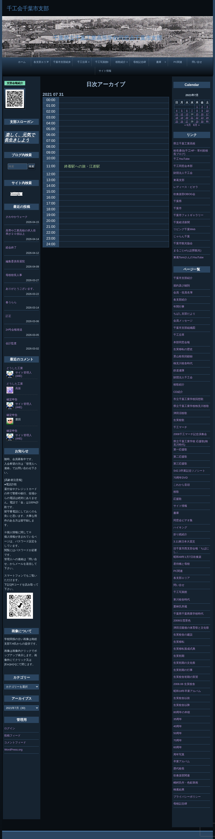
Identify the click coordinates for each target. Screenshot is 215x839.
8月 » (196, 125)
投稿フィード (12, 735)
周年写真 (178, 754)
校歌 (176, 491)
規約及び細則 (181, 285)
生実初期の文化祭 (184, 662)
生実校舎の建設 (183, 634)
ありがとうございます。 (21, 288)
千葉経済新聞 (181, 222)
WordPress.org (13, 749)
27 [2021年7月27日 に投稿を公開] (187, 121)
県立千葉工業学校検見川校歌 (191, 406)
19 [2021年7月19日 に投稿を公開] (182, 117)
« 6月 (187, 125)
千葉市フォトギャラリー (188, 215)
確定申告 (12, 399)
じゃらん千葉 (181, 236)
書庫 (158, 62)
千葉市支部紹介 (62, 62)
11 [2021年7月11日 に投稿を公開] (177, 114)
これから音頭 (181, 484)
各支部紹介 (180, 299)
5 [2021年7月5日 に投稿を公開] (181, 110)
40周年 (177, 726)
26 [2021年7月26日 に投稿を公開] (182, 121)
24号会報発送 (14, 329)
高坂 (18, 388)
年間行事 (178, 306)
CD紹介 (178, 391)
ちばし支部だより (184, 313)
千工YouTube (181, 158)
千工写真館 (101, 62)
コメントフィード (15, 742)
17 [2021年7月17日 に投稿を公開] (207, 114)
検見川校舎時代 (183, 363)
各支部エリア (41, 62)
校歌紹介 (120, 62)
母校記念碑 (139, 62)
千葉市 (177, 208)
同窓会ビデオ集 (183, 520)
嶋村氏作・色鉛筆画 (185, 782)
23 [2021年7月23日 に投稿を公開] (202, 117)
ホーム (22, 62)
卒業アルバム (181, 761)
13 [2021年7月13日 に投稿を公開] (187, 114)
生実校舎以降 (181, 705)
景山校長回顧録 (183, 356)
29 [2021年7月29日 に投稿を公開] (197, 121)
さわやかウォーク (17, 216)
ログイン (9, 728)
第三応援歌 (180, 463)
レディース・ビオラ (185, 187)
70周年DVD (180, 477)
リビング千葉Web (184, 229)
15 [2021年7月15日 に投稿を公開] (197, 114)
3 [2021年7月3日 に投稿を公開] (207, 107)
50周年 (177, 733)
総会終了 (11, 247)
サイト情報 (105, 70)
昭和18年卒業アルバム (187, 691)
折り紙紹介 (180, 534)
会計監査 (11, 343)
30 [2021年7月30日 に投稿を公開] (202, 121)
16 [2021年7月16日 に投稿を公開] (202, 114)
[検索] (16, 194)
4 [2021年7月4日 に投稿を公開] (176, 110)
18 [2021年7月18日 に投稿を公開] (177, 117)
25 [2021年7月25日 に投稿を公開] (177, 121)
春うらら (11, 302)
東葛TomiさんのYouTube (188, 257)
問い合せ (197, 62)
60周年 (177, 747)
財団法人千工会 (183, 172)
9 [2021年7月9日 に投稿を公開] (202, 110)
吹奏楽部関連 (181, 775)
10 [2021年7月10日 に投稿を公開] (207, 110)
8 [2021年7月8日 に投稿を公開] (197, 110)
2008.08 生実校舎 (184, 684)
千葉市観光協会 (183, 243)
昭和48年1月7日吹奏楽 (187, 556)
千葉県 (177, 201)
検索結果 (178, 789)
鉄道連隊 (178, 370)
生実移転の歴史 (183, 349)
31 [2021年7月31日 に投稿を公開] (207, 121)
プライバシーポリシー (187, 796)
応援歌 (177, 498)
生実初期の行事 (183, 669)
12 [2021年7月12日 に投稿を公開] (182, 114)
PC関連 (178, 62)
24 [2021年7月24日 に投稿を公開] (207, 117)
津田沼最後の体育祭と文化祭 (191, 627)
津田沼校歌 (180, 413)
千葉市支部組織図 (184, 327)
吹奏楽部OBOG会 (184, 194)
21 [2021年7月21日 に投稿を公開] (192, 117)
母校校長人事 (14, 275)
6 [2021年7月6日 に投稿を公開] (186, 110)
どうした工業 (15, 368)
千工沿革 (82, 62)
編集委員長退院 (15, 261)
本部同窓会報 (181, 342)
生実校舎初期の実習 (185, 676)
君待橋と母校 (181, 563)
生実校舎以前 (181, 698)
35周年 (177, 719)
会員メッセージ (183, 320)
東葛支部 (178, 180)
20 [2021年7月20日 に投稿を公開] (187, 117)
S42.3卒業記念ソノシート (189, 470)
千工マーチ (180, 427)
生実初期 (178, 655)
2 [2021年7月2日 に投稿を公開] (202, 107)
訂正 (8, 316)
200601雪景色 (182, 620)
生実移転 (178, 641)
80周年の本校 (181, 712)
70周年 (177, 740)
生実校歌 (178, 420)
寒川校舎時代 (181, 599)
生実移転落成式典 (184, 648)
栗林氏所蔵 (180, 606)
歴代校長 (178, 768)
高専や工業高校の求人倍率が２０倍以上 (21, 232)
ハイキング (180, 527)
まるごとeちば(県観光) (187, 250)
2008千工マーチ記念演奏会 (190, 434)
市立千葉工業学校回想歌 (188, 399)
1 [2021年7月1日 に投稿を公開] (197, 107)
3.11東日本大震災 (184, 541)
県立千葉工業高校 (184, 143)
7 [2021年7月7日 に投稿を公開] (192, 110)
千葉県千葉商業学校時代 (188, 613)
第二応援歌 (180, 456)
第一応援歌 (180, 449)
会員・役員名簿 (183, 292)
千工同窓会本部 (183, 166)
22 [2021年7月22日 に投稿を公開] (197, 117)
